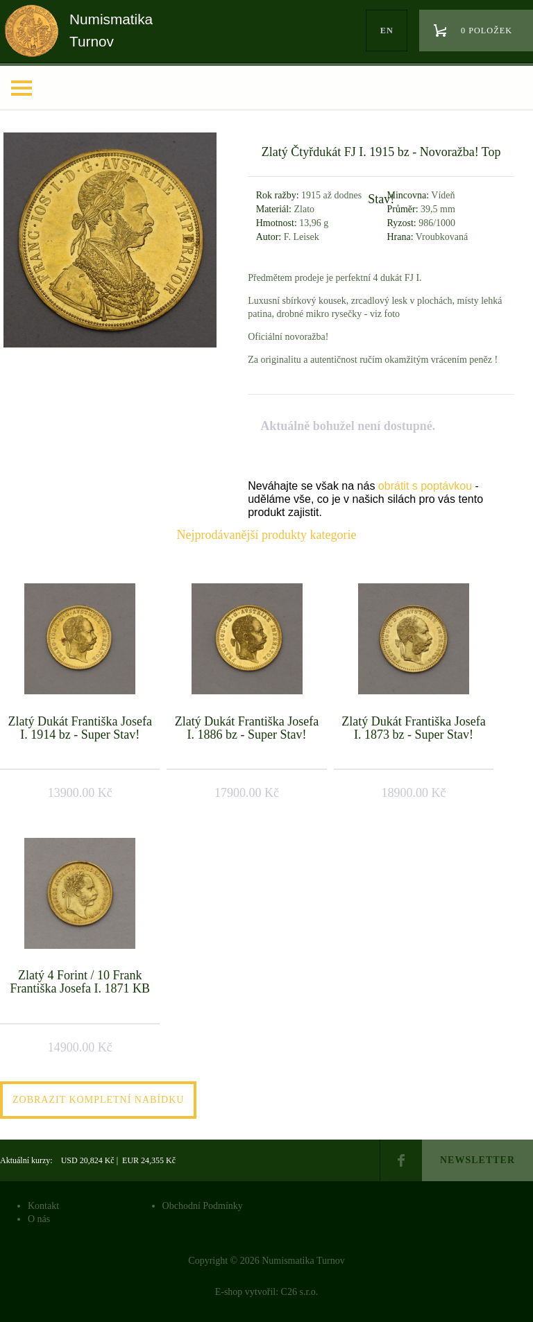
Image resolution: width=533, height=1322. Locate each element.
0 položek (486, 30)
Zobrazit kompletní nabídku (98, 1099)
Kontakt (43, 1206)
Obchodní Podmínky (202, 1206)
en (387, 30)
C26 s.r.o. (300, 1292)
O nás (39, 1219)
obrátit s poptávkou (425, 486)
